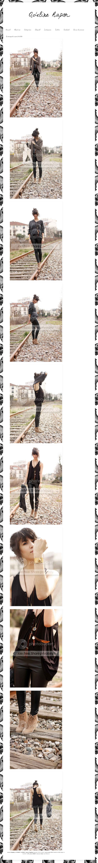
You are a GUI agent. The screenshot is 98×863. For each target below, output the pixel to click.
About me (17, 30)
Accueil (8, 30)
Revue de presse (78, 30)
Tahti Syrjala (40, 852)
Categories (27, 30)
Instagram (47, 30)
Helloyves (47, 853)
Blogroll (37, 30)
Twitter (57, 30)
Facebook (67, 30)
